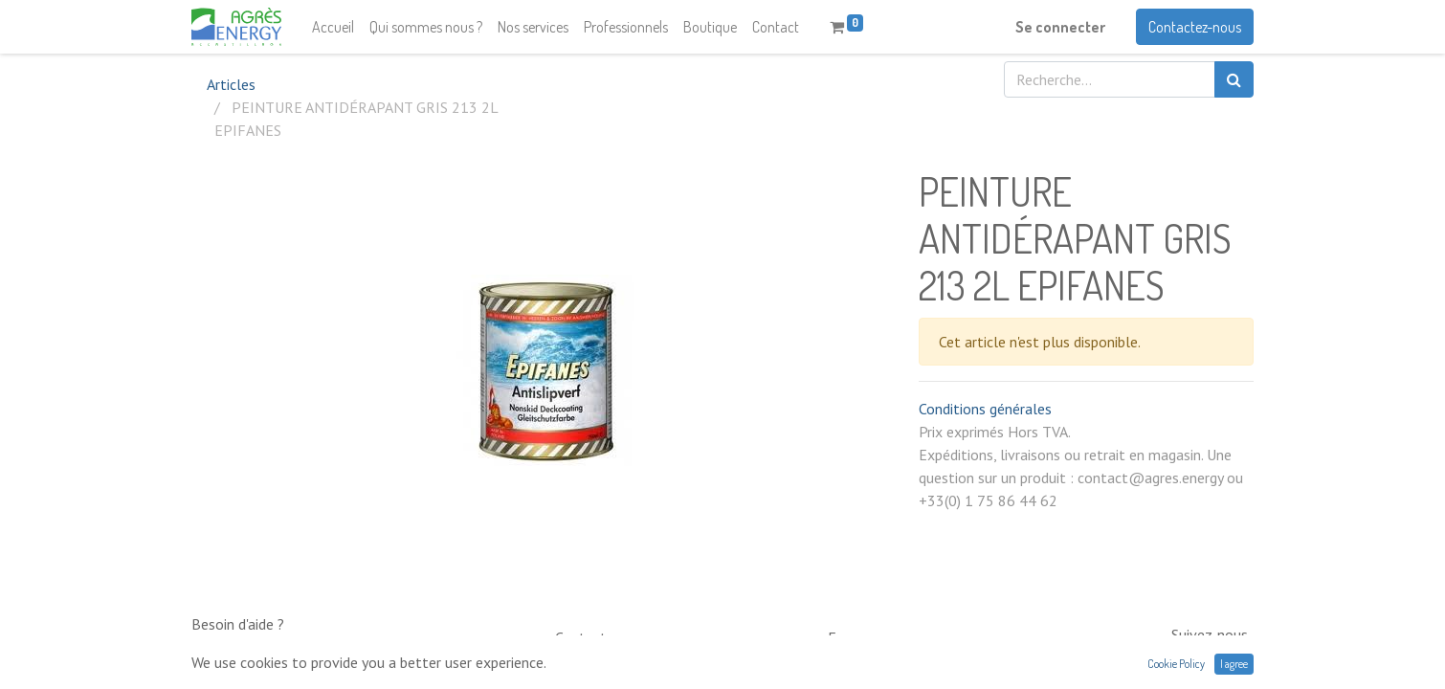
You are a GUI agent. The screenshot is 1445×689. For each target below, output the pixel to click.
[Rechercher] (1234, 79)
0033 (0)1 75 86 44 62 (620, 665)
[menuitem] (333, 27)
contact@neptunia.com (897, 665)
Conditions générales (985, 408)
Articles (231, 84)
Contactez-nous (1194, 26)
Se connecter (1060, 26)
